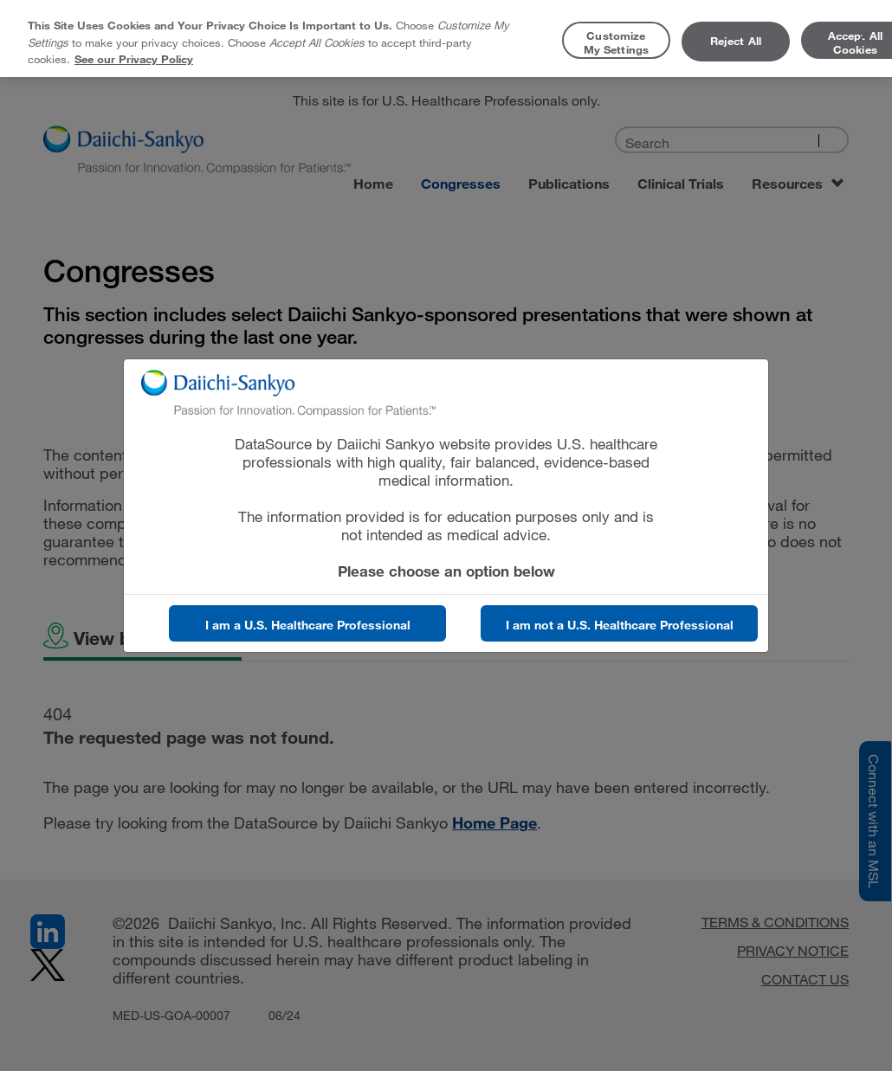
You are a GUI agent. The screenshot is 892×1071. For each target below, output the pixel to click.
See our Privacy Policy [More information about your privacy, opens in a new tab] (133, 59)
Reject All (735, 41)
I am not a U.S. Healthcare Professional (620, 624)
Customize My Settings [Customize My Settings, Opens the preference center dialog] (616, 42)
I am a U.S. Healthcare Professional (307, 624)
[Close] (864, 35)
